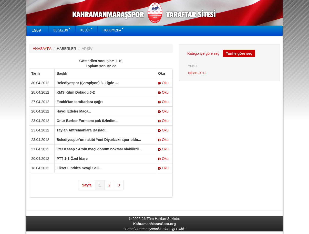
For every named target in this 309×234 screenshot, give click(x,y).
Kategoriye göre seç (203, 53)
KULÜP (86, 29)
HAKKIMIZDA (112, 29)
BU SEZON (62, 29)
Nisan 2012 (197, 73)
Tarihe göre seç (239, 53)
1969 (36, 30)
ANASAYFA (42, 49)
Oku (163, 83)
